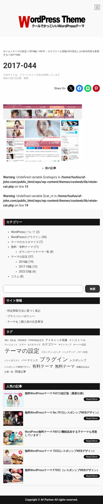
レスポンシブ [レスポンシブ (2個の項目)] (78, 360)
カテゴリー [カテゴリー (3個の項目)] (49, 344)
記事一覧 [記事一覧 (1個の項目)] (9, 372)
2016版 (23, 261)
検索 (92, 288)
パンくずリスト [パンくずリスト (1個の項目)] (12, 360)
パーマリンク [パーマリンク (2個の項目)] (29, 360)
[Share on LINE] (87, 88)
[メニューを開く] (97, 7)
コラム (15, 276)
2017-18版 (25, 266)
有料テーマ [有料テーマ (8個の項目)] (42, 366)
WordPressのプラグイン (26, 237)
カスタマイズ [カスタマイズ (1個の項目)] (33, 344)
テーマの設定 (19, 256)
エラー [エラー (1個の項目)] (22, 344)
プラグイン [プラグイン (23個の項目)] (54, 359)
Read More (91, 399)
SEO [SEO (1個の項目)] (6, 340)
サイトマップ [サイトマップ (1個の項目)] (64, 344)
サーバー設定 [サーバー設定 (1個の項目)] (79, 344)
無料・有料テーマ (22, 246)
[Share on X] (70, 88)
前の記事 (50, 168)
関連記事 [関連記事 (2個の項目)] (20, 371)
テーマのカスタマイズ (25, 241)
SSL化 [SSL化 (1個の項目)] (13, 340)
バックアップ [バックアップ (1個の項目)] (68, 352)
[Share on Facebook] (79, 88)
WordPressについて (23, 231)
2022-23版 (25, 271)
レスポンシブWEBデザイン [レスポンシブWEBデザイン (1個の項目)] (18, 367)
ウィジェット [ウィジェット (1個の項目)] (11, 344)
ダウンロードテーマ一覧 (34, 251)
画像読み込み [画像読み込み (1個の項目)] (82, 367)
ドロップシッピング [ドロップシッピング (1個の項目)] (51, 352)
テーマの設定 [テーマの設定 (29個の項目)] (22, 350)
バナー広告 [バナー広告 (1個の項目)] (82, 352)
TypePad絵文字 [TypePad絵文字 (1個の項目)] (36, 340)
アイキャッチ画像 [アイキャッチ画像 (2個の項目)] (56, 340)
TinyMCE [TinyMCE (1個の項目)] (22, 340)
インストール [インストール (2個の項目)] (77, 340)
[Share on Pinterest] (96, 88)
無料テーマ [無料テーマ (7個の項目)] (65, 366)
